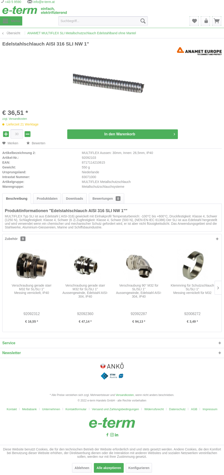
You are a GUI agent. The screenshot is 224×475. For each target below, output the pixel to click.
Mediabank (29, 409)
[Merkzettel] (194, 21)
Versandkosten (125, 395)
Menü (11, 20)
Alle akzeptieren (109, 468)
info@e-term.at (44, 2)
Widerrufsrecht (154, 409)
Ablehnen (82, 468)
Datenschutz (177, 409)
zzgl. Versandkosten (14, 118)
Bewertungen (106, 198)
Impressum (210, 409)
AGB (194, 409)
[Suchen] (143, 21)
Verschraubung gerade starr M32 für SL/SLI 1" (32, 289)
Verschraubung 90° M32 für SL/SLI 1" (139, 291)
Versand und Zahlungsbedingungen (115, 409)
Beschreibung (16, 198)
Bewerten (35, 143)
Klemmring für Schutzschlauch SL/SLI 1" (192, 289)
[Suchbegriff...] (103, 21)
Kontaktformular (76, 409)
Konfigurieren (138, 468)
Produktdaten (47, 198)
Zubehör (15, 239)
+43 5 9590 (12, 2)
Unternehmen (51, 409)
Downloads (74, 198)
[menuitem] (11, 21)
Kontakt (12, 409)
